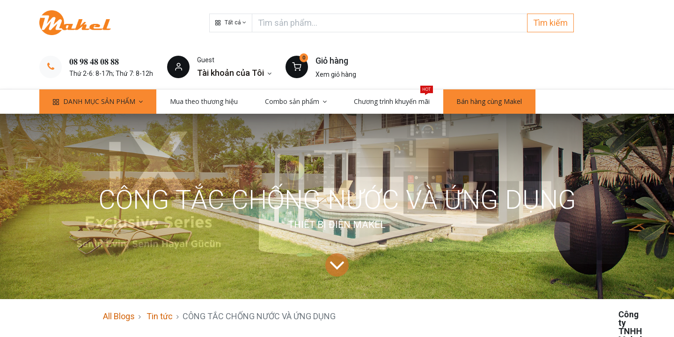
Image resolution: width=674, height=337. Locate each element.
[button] (230, 23)
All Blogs (119, 316)
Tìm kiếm (550, 23)
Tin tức (160, 316)
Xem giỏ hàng (335, 74)
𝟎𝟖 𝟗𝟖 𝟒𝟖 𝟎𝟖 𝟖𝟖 (94, 61)
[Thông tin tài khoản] (234, 73)
